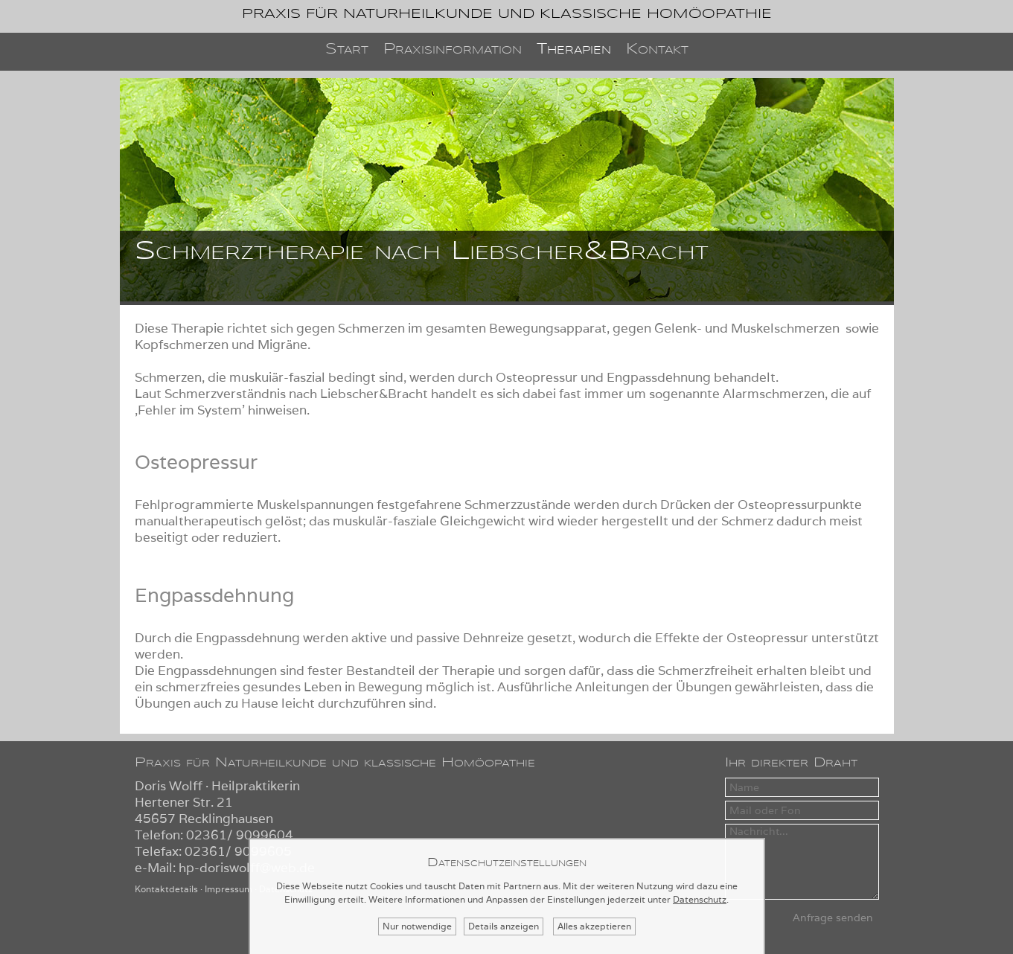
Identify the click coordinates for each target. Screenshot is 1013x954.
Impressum (228, 888)
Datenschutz (699, 899)
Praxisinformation (452, 49)
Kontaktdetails (166, 888)
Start (346, 49)
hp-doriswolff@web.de (247, 867)
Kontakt (657, 49)
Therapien (574, 49)
